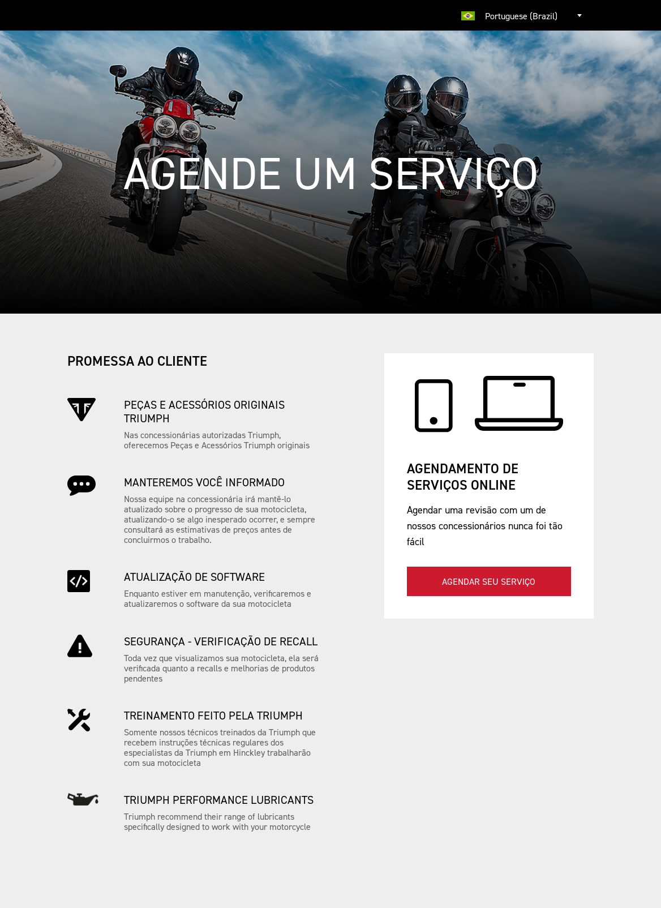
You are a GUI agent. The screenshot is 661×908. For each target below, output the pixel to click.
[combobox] (523, 15)
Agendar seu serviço (488, 581)
